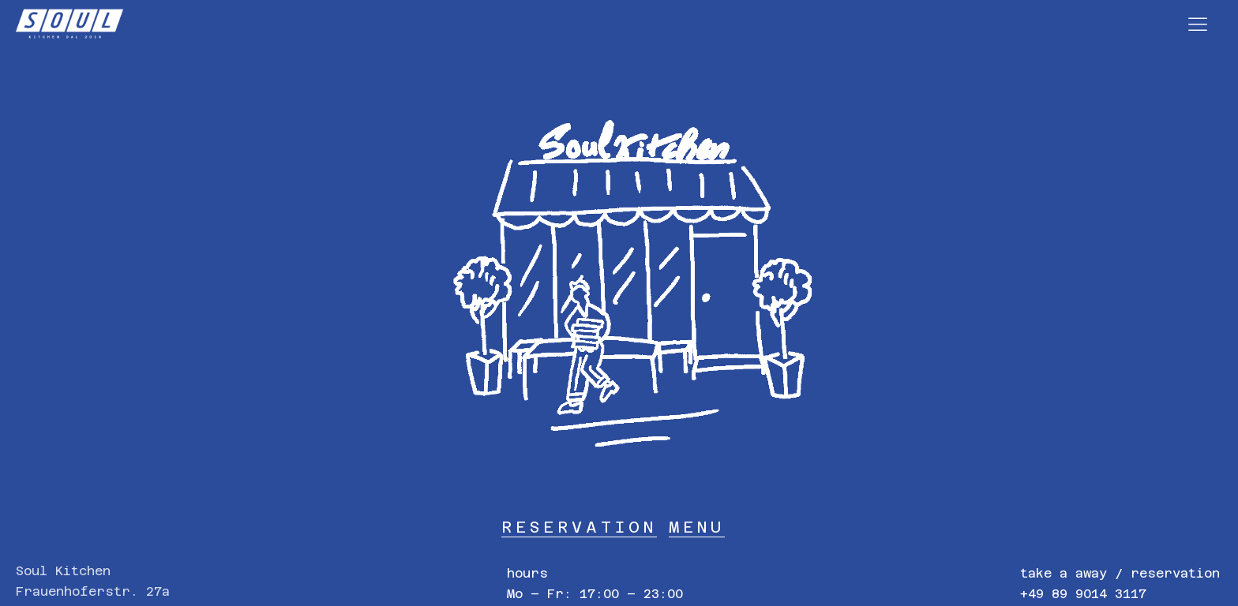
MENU (697, 527)
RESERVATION (579, 527)
